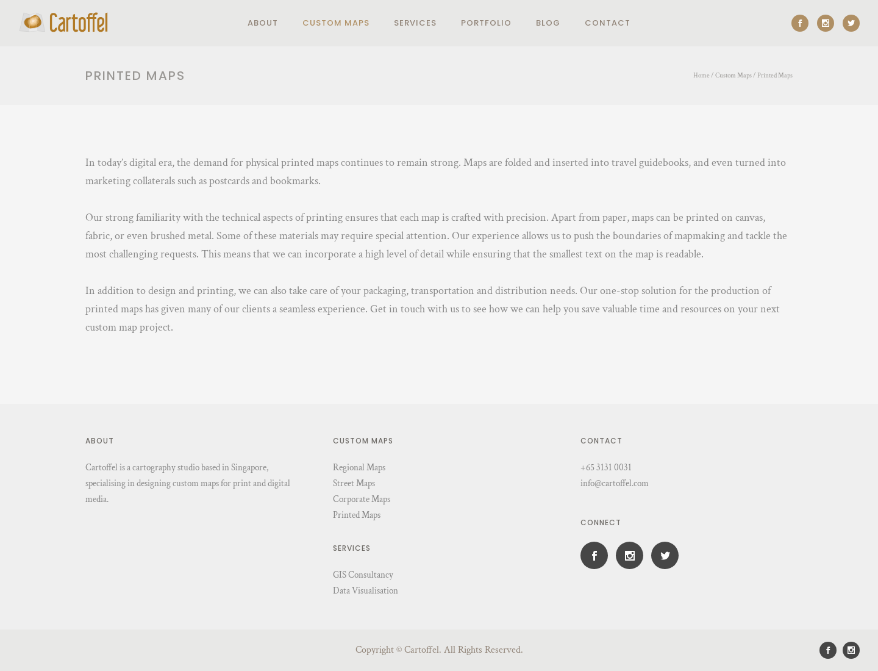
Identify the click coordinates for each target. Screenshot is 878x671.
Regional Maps (359, 467)
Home (701, 75)
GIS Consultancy (363, 575)
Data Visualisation (365, 591)
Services (415, 23)
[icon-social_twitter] (851, 23)
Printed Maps (775, 75)
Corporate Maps (361, 499)
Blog (548, 23)
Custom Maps (335, 23)
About (263, 23)
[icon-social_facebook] (803, 23)
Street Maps (354, 483)
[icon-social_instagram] (828, 23)
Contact (607, 23)
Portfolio (486, 23)
